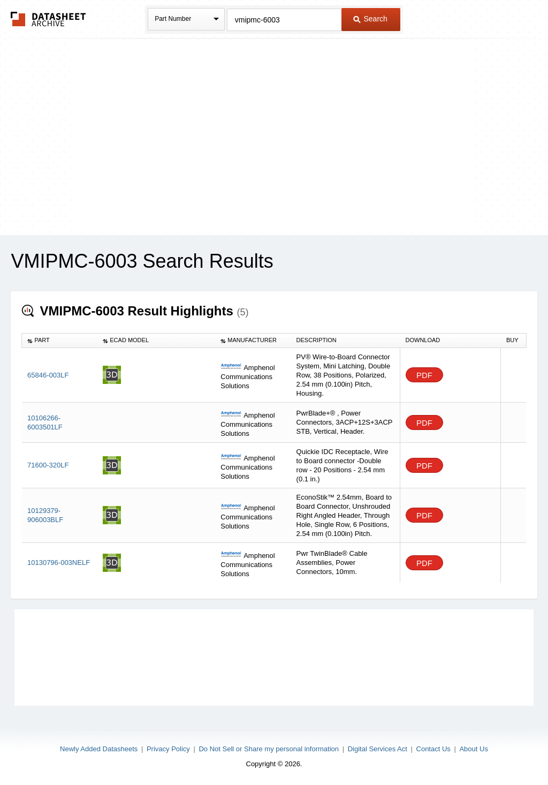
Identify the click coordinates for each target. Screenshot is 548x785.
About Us (473, 749)
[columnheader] (59, 341)
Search (370, 18)
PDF (424, 375)
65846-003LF (47, 375)
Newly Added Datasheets (99, 749)
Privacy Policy (168, 749)
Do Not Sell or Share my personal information (269, 749)
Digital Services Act (377, 749)
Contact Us (433, 749)
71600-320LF (47, 465)
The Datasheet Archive (48, 19)
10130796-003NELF (58, 562)
